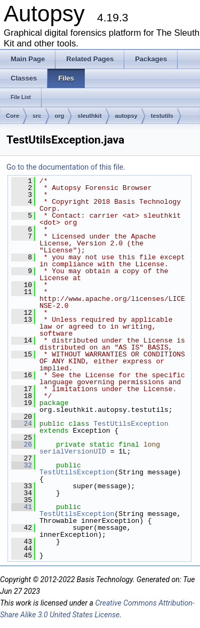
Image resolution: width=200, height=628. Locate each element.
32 (21, 465)
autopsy (126, 116)
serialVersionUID (72, 451)
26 (21, 444)
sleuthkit (89, 116)
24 (21, 423)
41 (21, 507)
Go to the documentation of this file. (65, 167)
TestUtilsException (130, 423)
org (60, 116)
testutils (162, 116)
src (37, 116)
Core (12, 116)
